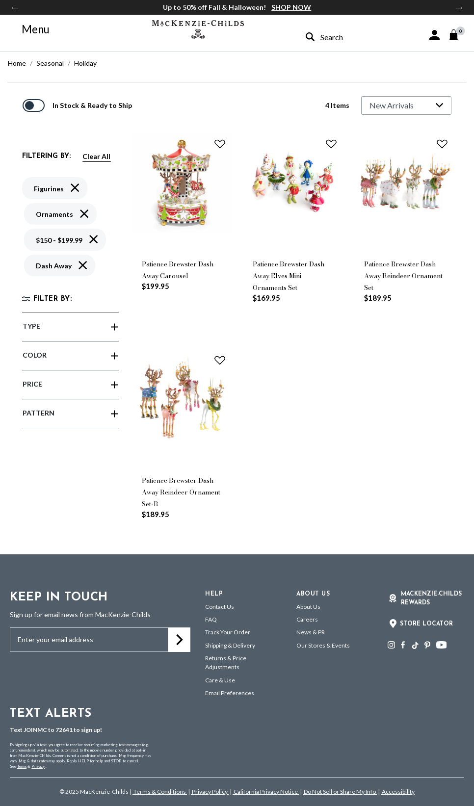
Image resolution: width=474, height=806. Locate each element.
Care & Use (220, 680)
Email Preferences (229, 693)
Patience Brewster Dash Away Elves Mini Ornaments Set (288, 275)
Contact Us (219, 606)
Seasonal (50, 63)
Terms (21, 766)
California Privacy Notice (266, 791)
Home (17, 63)
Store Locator (426, 624)
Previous (15, 7)
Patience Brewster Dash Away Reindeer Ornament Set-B (181, 492)
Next (459, 7)
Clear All (96, 156)
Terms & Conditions (159, 791)
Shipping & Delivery (230, 645)
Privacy (38, 766)
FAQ (211, 619)
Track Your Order (227, 632)
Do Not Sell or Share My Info (340, 791)
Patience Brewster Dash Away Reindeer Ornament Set (403, 275)
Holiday (85, 63)
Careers (307, 619)
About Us (308, 606)
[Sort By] (406, 105)
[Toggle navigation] (30, 29)
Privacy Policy (210, 791)
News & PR (310, 632)
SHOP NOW (291, 7)
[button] (434, 35)
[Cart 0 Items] (458, 34)
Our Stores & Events (323, 645)
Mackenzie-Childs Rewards (431, 598)
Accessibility (398, 791)
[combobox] (344, 37)
